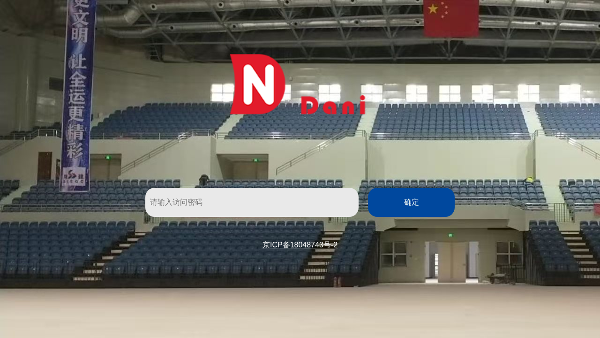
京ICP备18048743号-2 (300, 245)
